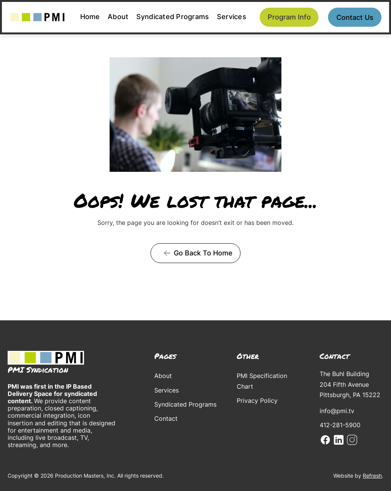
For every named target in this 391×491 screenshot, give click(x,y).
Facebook (325, 440)
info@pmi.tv (337, 411)
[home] (37, 17)
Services (231, 17)
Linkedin (338, 440)
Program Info (289, 17)
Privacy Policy (257, 400)
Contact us (354, 17)
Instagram (352, 440)
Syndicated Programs (172, 17)
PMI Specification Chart (262, 381)
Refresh (372, 475)
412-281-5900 (340, 425)
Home (90, 17)
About (118, 17)
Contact (166, 418)
